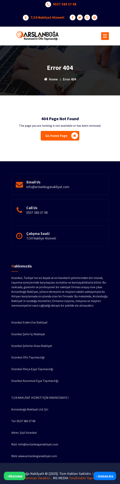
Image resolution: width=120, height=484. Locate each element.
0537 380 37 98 (64, 3)
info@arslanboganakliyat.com (47, 194)
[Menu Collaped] (105, 36)
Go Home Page (61, 136)
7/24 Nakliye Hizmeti (41, 245)
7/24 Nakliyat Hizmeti (47, 16)
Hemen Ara (104, 476)
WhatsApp (14, 476)
